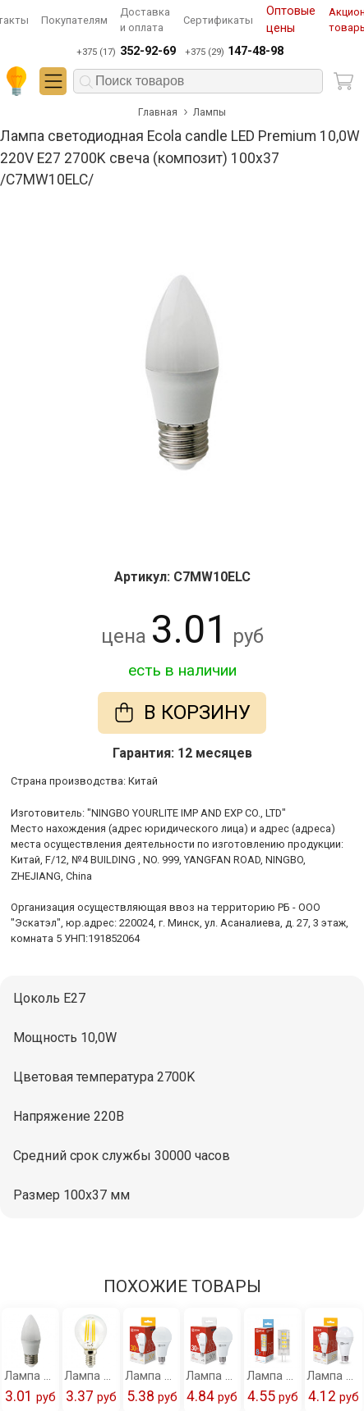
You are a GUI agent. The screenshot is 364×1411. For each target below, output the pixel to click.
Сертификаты (218, 20)
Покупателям (74, 20)
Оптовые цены (291, 20)
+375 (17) (125, 52)
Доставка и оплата (145, 20)
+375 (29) (234, 52)
